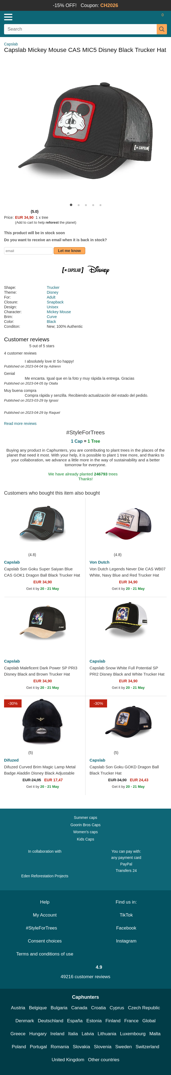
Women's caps (85, 832)
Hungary (38, 1033)
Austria (18, 1007)
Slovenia (102, 1046)
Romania (60, 1046)
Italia (73, 1033)
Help (45, 902)
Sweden (123, 1046)
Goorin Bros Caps (85, 825)
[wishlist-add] (73, 543)
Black (51, 321)
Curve (52, 317)
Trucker (53, 287)
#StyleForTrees (45, 928)
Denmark (24, 1020)
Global (149, 1020)
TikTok (126, 915)
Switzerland (147, 1046)
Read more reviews (20, 423)
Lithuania (107, 1033)
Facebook (126, 928)
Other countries (103, 1059)
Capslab (11, 44)
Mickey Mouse (59, 312)
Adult (51, 297)
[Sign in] (141, 17)
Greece (18, 1033)
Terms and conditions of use (44, 954)
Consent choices (45, 941)
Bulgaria (59, 1007)
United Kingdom (68, 1059)
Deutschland (50, 1020)
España (75, 1020)
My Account (45, 915)
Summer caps (85, 817)
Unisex (53, 307)
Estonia (94, 1020)
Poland (19, 1046)
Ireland (57, 1033)
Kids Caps (85, 839)
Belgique (38, 1007)
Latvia (88, 1033)
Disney (53, 292)
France (131, 1020)
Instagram (126, 941)
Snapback (55, 302)
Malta (155, 1033)
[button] (71, 205)
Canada (79, 1007)
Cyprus (117, 1007)
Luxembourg (133, 1033)
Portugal (38, 1046)
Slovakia (81, 1046)
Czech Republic (144, 1007)
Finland (113, 1020)
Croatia (98, 1007)
